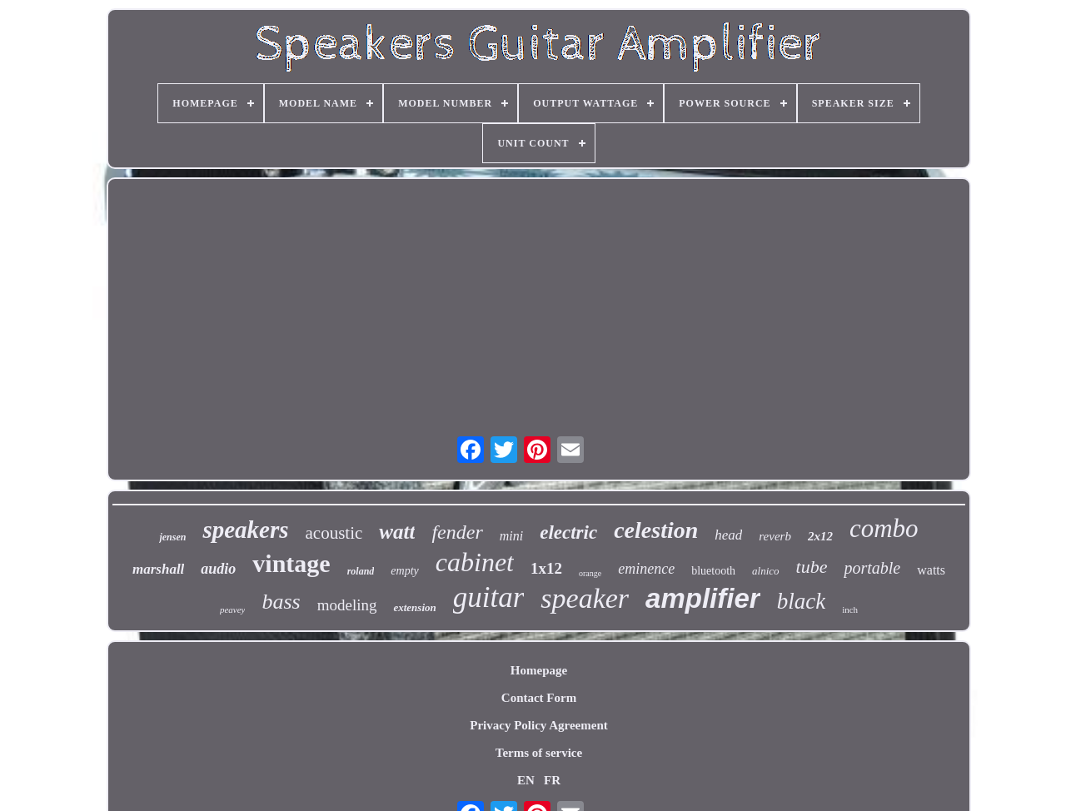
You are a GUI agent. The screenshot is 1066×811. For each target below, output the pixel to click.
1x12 (546, 568)
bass (281, 602)
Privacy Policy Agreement (539, 725)
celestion (656, 530)
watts (931, 570)
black (801, 601)
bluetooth (713, 571)
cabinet (475, 562)
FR (552, 780)
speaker (584, 598)
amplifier (702, 598)
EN (526, 780)
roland (361, 571)
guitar (489, 597)
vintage (291, 563)
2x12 (820, 536)
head (728, 535)
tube (812, 566)
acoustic (334, 533)
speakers (245, 529)
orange (590, 573)
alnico (766, 571)
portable (872, 568)
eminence (646, 568)
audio (218, 568)
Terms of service (539, 752)
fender (456, 532)
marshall (158, 569)
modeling (347, 605)
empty (404, 571)
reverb (775, 536)
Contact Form (538, 697)
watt (397, 531)
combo (884, 528)
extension (414, 607)
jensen (172, 537)
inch (850, 609)
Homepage (539, 670)
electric (568, 532)
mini (511, 536)
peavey (233, 609)
